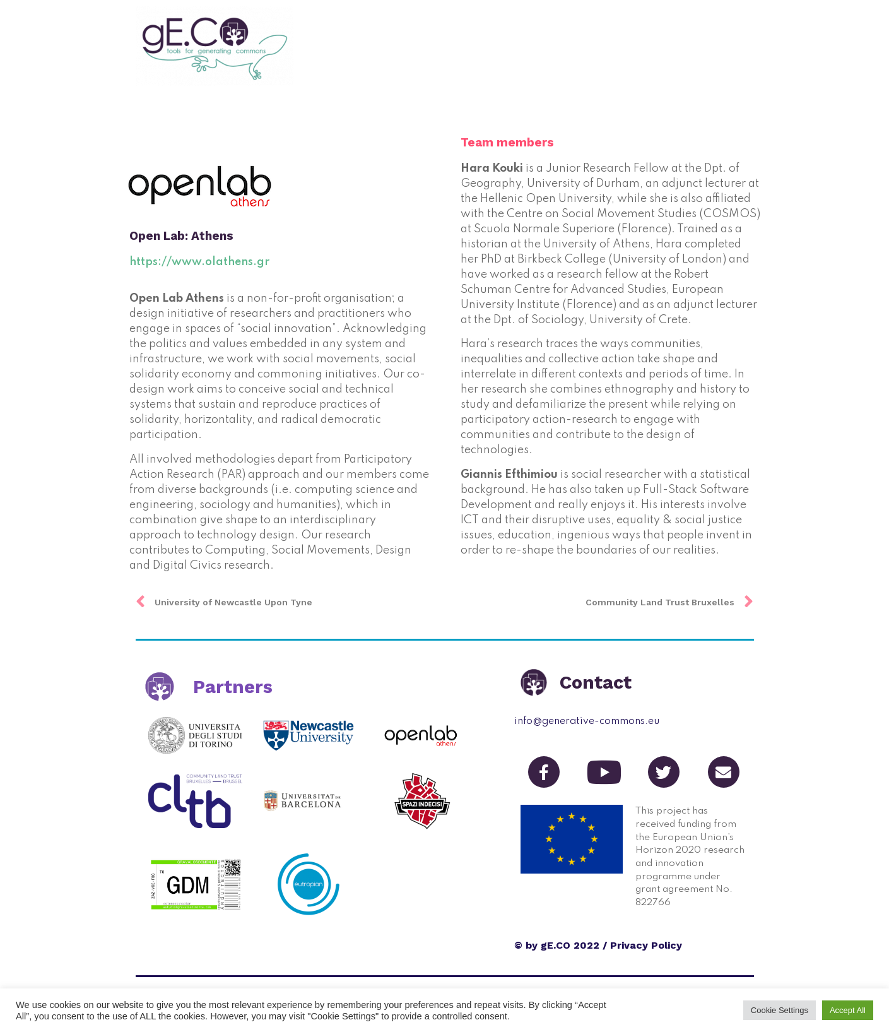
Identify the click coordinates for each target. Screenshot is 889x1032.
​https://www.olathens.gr (199, 262)
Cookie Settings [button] (779, 1010)
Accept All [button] (848, 1010)
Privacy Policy (646, 945)
